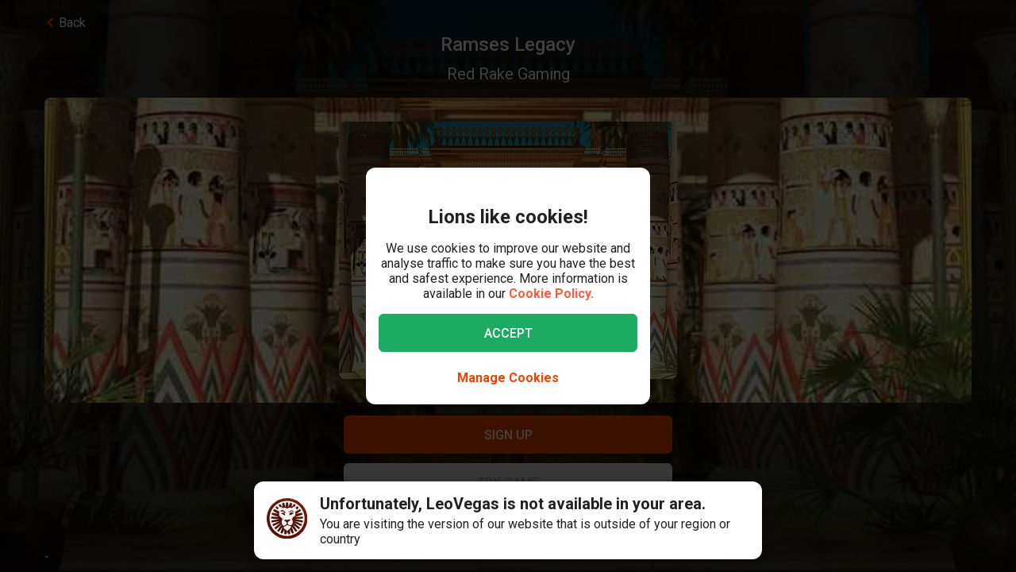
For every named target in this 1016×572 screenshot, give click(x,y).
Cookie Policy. (551, 293)
